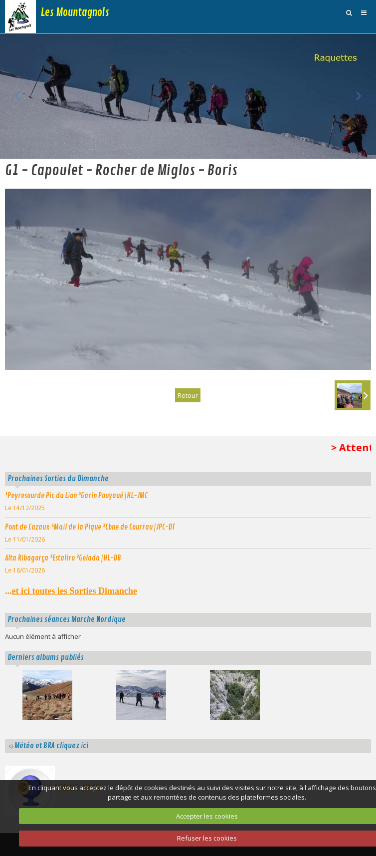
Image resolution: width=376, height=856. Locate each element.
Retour (188, 395)
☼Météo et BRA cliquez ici (47, 746)
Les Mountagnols (75, 12)
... (71, 591)
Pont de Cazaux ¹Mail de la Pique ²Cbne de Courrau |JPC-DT (90, 527)
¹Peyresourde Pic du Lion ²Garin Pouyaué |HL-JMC (76, 495)
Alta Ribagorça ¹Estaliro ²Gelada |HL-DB (63, 558)
